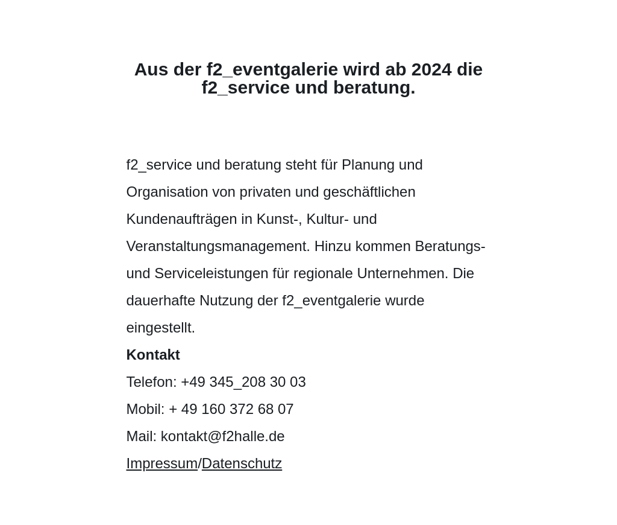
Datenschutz (242, 463)
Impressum (162, 463)
